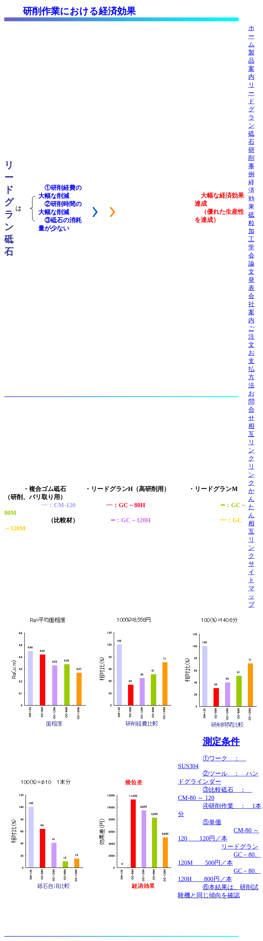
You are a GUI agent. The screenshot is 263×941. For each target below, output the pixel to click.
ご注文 (251, 336)
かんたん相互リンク (251, 523)
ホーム (251, 36)
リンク (251, 474)
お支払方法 (251, 369)
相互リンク (251, 442)
